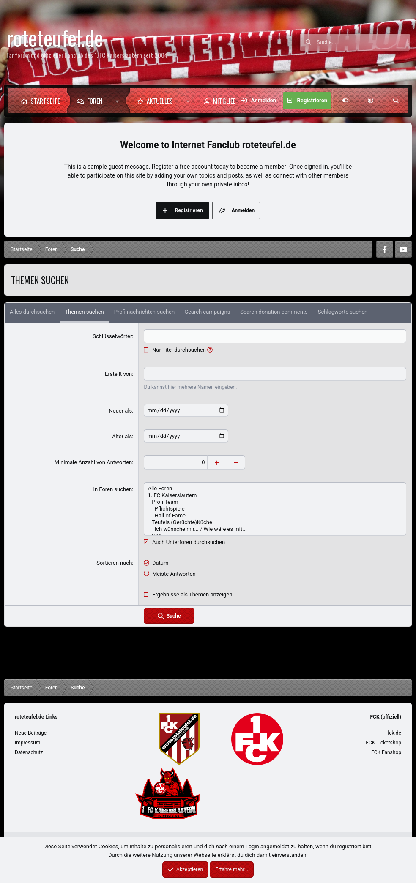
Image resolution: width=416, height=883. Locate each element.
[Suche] (363, 42)
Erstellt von (118, 374)
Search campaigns (207, 312)
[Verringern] (235, 462)
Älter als (122, 436)
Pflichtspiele (275, 509)
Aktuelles (160, 100)
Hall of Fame (275, 515)
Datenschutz (29, 752)
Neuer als (120, 410)
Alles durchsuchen (32, 312)
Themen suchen (84, 312)
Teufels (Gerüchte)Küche (275, 522)
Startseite (45, 100)
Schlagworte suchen (342, 312)
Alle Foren (275, 488)
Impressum (27, 743)
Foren (94, 100)
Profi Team (275, 502)
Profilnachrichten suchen (144, 312)
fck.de (394, 733)
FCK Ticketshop (383, 743)
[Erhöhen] (216, 462)
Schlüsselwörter (112, 336)
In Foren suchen (112, 489)
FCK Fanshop (386, 752)
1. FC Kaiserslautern (275, 495)
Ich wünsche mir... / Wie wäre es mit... (275, 529)
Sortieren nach (114, 563)
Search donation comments (273, 312)
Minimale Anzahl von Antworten (93, 462)
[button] (119, 100)
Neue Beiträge (31, 733)
